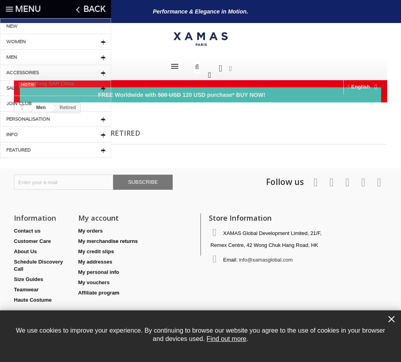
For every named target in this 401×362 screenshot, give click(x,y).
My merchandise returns (108, 237)
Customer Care (32, 237)
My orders (90, 227)
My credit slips (96, 247)
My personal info (98, 268)
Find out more (226, 338)
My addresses (95, 258)
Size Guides (28, 275)
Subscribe (143, 178)
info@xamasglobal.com (266, 256)
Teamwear (26, 286)
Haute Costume (33, 296)
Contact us (27, 227)
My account (98, 214)
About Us (25, 247)
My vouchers (94, 278)
